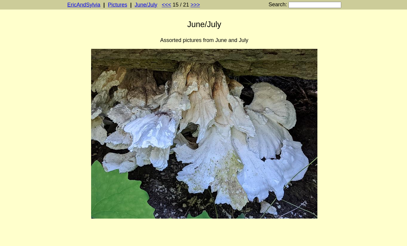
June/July (146, 5)
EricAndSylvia (83, 5)
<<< (166, 5)
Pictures (117, 5)
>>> (195, 5)
